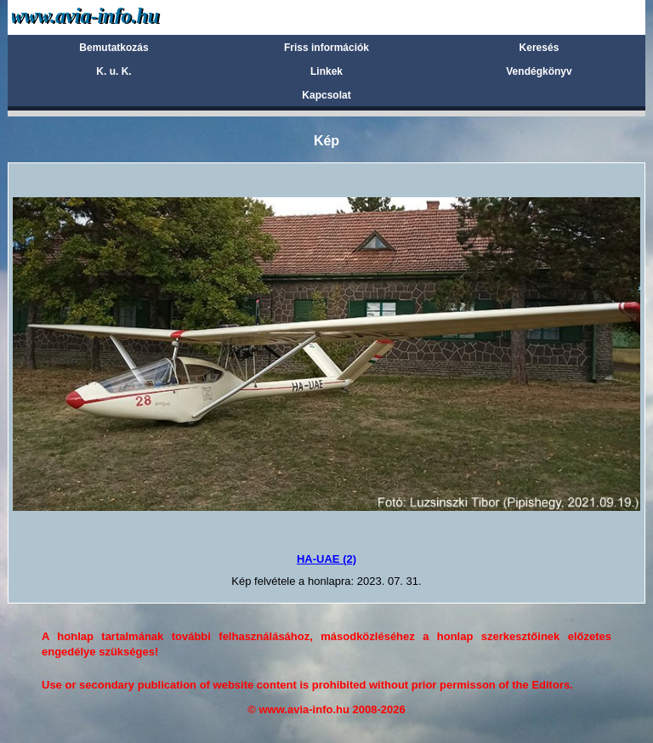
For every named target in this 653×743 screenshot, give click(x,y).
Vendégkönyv (538, 71)
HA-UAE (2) (326, 559)
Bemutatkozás (113, 48)
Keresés (539, 48)
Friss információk (326, 48)
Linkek (326, 71)
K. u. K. (113, 71)
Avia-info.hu (115, 16)
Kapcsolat (326, 95)
